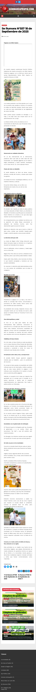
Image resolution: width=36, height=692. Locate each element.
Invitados (3, 670)
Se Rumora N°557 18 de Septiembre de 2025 (17, 30)
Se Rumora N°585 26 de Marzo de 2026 (17, 618)
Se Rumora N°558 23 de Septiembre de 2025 (10, 577)
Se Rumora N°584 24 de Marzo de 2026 (18, 635)
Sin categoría (4, 687)
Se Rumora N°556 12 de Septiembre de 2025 (24, 577)
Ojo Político (4, 673)
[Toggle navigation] (18, 16)
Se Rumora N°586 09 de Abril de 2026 (17, 602)
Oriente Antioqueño (6, 677)
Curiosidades (4, 659)
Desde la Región (5, 666)
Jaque (2, 689)
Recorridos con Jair (6, 680)
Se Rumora (4, 25)
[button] (33, 16)
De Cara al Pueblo (6, 663)
